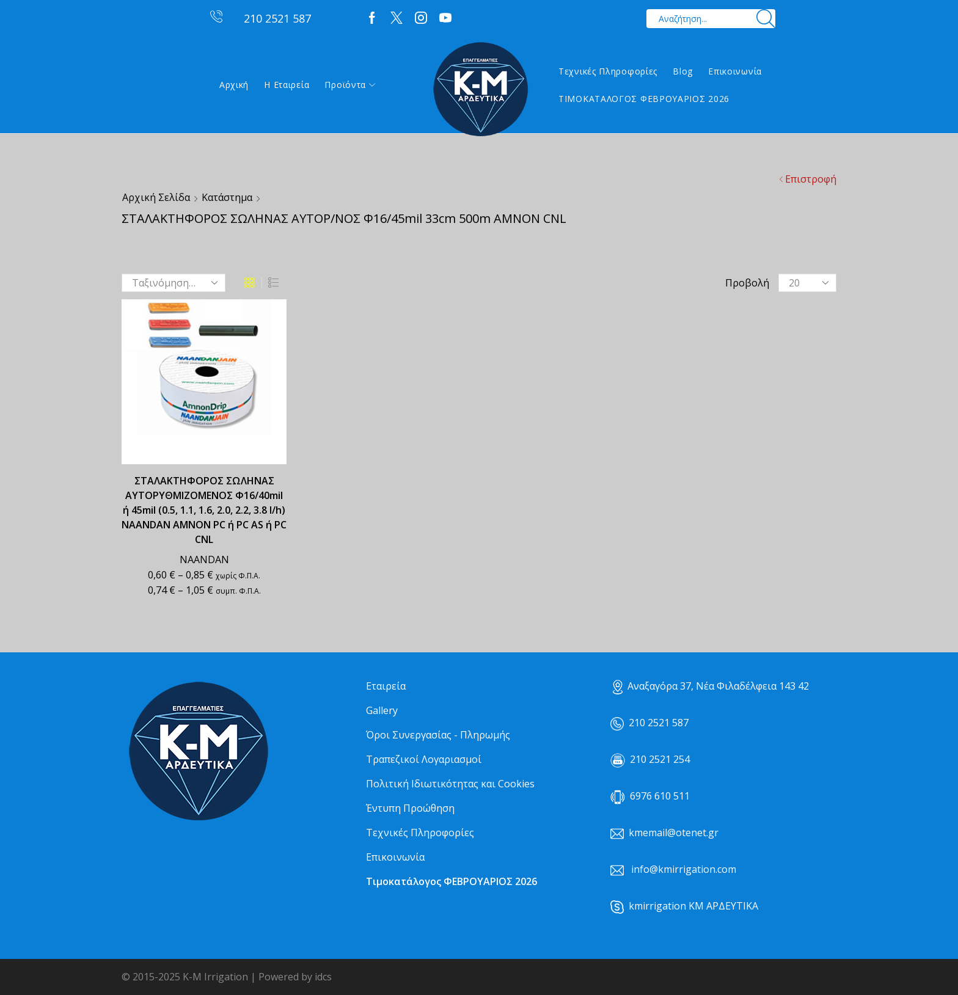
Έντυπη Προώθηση (410, 808)
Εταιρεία (386, 686)
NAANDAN (204, 559)
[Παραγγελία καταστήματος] (173, 283)
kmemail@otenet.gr (673, 832)
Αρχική (234, 84)
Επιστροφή (810, 179)
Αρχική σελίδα (156, 197)
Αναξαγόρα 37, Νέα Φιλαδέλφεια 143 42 (710, 686)
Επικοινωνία (735, 71)
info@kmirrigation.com (683, 869)
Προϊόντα (349, 84)
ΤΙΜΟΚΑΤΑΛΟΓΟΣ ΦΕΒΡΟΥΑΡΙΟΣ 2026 (643, 98)
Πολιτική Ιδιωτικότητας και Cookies (450, 783)
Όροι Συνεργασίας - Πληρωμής (438, 735)
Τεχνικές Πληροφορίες (607, 71)
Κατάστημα (227, 197)
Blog (683, 71)
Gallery (382, 710)
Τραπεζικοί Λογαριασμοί (423, 759)
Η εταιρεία (286, 84)
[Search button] (765, 18)
